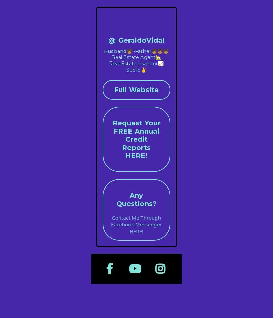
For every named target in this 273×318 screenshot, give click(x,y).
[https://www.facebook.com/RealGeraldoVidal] (111, 269)
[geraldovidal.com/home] (136, 25)
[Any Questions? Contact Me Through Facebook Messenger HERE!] (136, 210)
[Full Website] (136, 90)
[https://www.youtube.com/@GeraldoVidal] (137, 269)
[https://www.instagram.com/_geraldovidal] (161, 269)
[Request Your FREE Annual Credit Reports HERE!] (136, 139)
